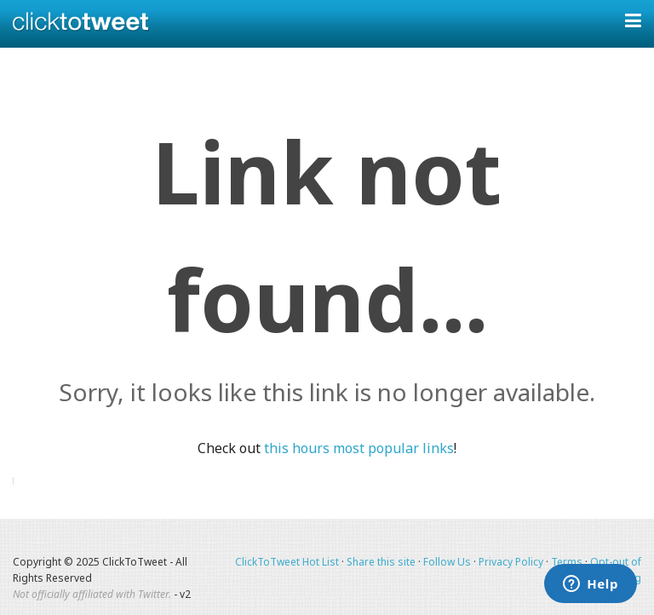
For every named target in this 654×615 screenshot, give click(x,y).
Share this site (381, 562)
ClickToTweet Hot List (287, 562)
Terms (566, 562)
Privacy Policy (511, 562)
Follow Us (447, 562)
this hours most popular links (359, 448)
